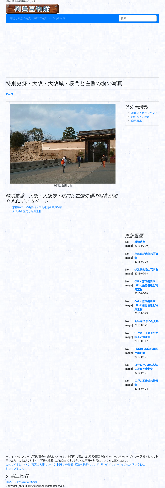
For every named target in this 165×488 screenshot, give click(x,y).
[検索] (138, 18)
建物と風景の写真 (20, 18)
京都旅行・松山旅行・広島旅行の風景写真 (37, 207)
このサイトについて (18, 464)
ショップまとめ (15, 468)
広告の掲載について (87, 464)
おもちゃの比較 (140, 116)
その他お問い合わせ (133, 464)
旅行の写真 (40, 18)
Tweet (9, 94)
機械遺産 (139, 241)
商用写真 (136, 120)
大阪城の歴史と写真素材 (26, 211)
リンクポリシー (110, 464)
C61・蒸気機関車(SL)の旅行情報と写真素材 (146, 305)
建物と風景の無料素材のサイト (24, 482)
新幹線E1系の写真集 (146, 321)
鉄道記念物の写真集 (146, 269)
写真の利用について (43, 464)
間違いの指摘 (65, 464)
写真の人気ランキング (144, 112)
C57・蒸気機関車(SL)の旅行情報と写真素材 (146, 285)
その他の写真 (57, 18)
